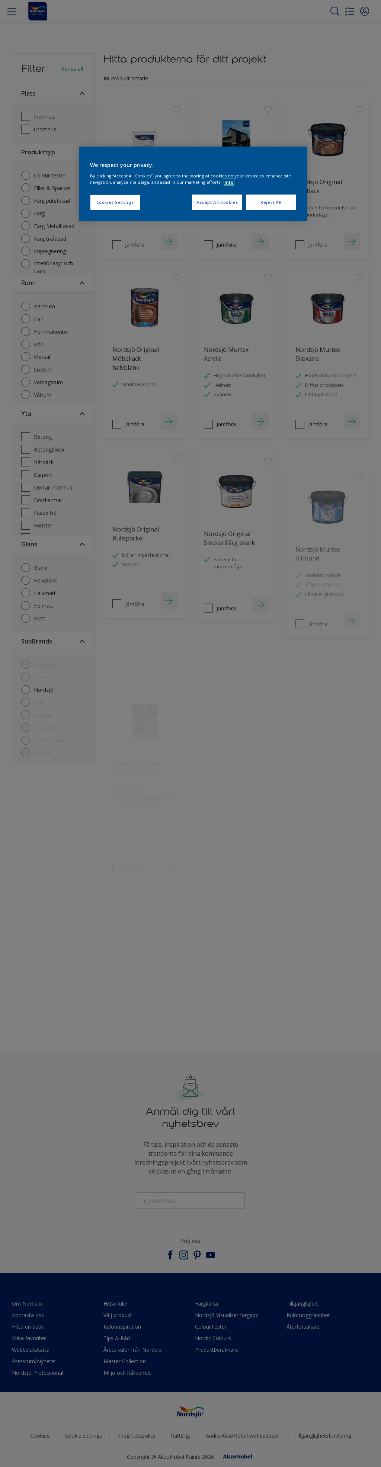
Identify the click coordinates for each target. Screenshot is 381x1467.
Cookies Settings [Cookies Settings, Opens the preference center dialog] (115, 202)
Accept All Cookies (217, 202)
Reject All (271, 202)
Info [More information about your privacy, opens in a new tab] (229, 182)
